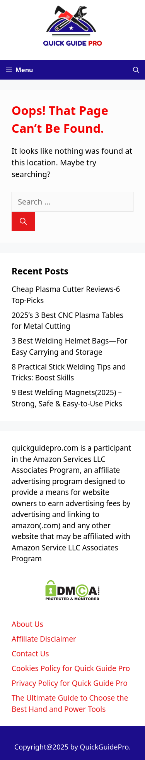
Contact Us (30, 654)
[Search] (23, 221)
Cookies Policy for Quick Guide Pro (71, 668)
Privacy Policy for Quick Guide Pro (70, 683)
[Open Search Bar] (136, 70)
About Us (27, 624)
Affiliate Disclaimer (44, 639)
